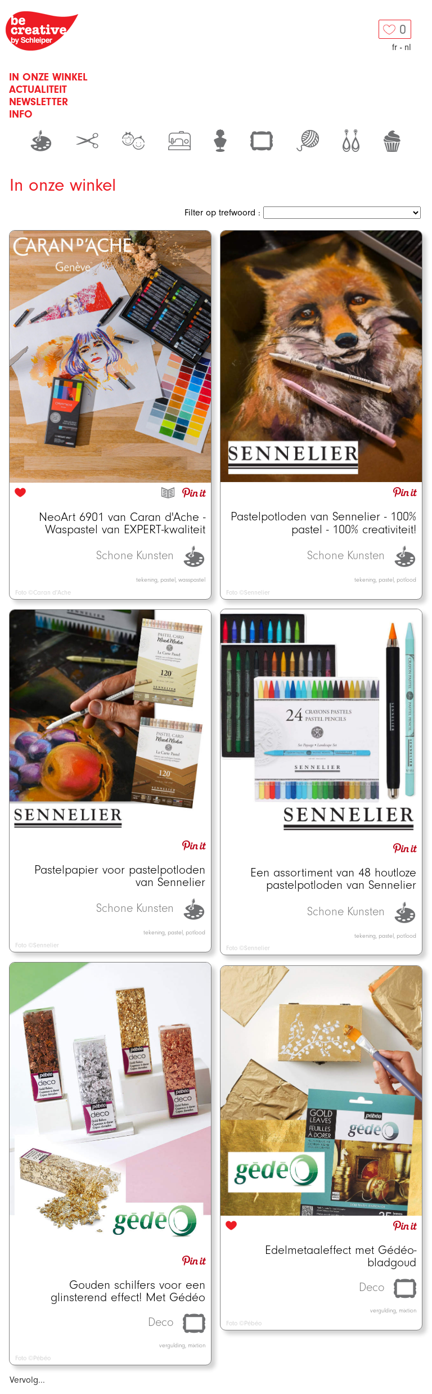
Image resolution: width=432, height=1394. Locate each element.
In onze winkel (48, 77)
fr (394, 47)
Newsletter (38, 102)
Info (21, 114)
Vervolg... (27, 1380)
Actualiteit (38, 89)
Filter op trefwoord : (222, 213)
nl (407, 47)
